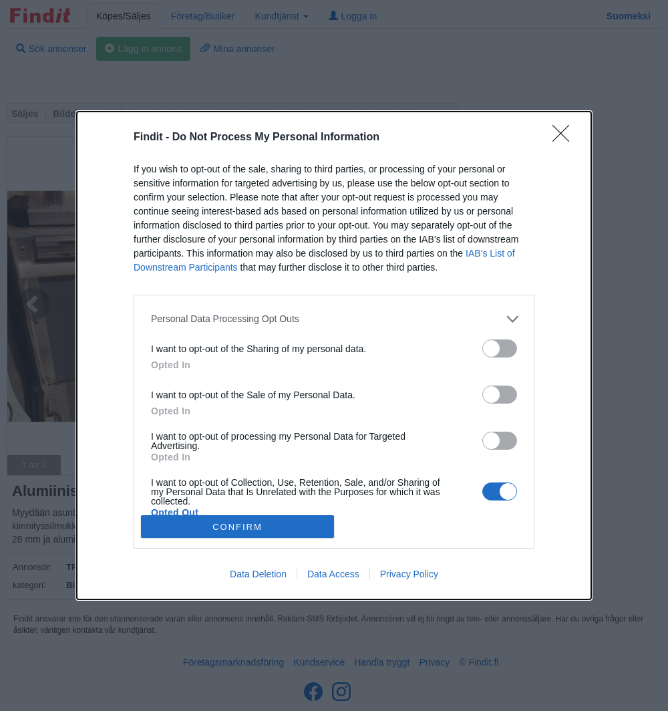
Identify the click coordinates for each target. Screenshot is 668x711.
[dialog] (334, 355)
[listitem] (334, 319)
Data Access (333, 574)
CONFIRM (237, 527)
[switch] (499, 348)
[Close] (565, 137)
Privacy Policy (409, 574)
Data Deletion (258, 574)
